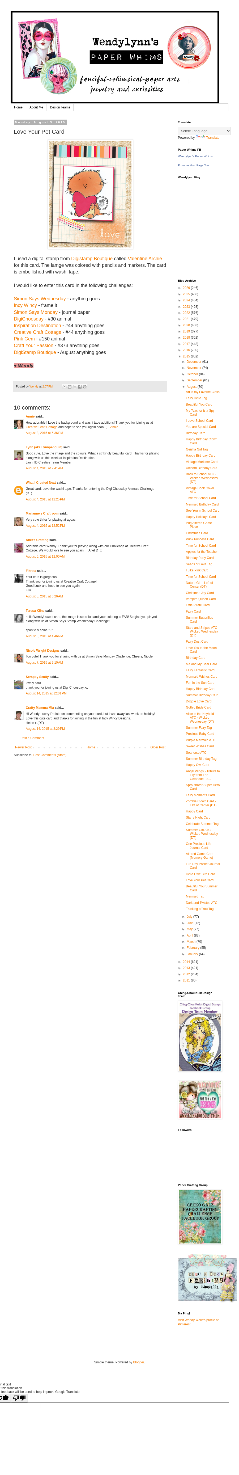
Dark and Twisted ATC (201, 903)
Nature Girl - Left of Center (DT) (199, 584)
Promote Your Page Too (193, 165)
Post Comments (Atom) (49, 755)
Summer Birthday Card (202, 695)
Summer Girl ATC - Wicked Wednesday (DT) (202, 834)
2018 (187, 337)
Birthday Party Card (200, 558)
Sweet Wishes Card (200, 746)
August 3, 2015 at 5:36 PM (44, 433)
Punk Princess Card (200, 539)
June (190, 923)
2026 (187, 288)
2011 (187, 980)
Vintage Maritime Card (201, 462)
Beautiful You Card (199, 404)
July (190, 916)
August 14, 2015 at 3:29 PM (45, 729)
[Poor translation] (19, 1398)
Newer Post (23, 747)
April (190, 935)
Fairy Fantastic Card (200, 670)
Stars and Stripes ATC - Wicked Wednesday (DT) (202, 631)
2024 (187, 300)
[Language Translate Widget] (204, 131)
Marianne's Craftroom (42, 513)
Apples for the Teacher (202, 552)
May (190, 929)
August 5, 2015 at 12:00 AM (45, 556)
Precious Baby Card (200, 734)
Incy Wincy (25, 305)
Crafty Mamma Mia (40, 708)
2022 (187, 313)
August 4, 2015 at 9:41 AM (44, 468)
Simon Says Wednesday (40, 298)
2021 (187, 319)
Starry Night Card (198, 817)
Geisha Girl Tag (197, 449)
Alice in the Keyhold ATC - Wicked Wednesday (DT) (200, 717)
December (194, 362)
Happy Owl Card (197, 765)
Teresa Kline (35, 611)
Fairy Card (193, 611)
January (193, 954)
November (194, 368)
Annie (30, 416)
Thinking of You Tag (200, 909)
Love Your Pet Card (200, 880)
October (193, 374)
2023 (187, 307)
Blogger (138, 1362)
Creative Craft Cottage (37, 332)
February (193, 948)
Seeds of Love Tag (199, 564)
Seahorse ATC (196, 753)
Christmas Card (197, 533)
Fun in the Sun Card (200, 683)
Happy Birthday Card (200, 455)
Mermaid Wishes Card (201, 676)
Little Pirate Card (198, 605)
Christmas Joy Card (200, 593)
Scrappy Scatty (37, 677)
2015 (187, 356)
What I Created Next (41, 482)
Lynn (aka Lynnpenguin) (44, 447)
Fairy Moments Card (200, 795)
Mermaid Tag (195, 896)
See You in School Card (203, 510)
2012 (187, 974)
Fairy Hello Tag (196, 398)
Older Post (157, 747)
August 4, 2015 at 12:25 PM (45, 499)
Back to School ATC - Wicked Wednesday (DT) (202, 478)
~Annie (113, 427)
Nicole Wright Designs (42, 650)
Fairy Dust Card (197, 641)
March (192, 941)
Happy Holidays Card (201, 517)
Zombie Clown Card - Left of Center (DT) (201, 803)
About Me (36, 107)
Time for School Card (201, 498)
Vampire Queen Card (201, 599)
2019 (187, 331)
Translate (208, 138)
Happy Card (194, 811)
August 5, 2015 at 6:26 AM (44, 596)
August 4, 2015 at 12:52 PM (45, 526)
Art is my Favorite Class (203, 392)
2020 (187, 325)
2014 (187, 962)
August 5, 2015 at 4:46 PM (44, 636)
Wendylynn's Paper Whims (195, 156)
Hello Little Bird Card (200, 874)
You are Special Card (201, 427)
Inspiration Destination (37, 325)
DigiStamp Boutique (35, 352)
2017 (187, 344)
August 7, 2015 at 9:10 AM (44, 662)
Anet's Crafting (37, 540)
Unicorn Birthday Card (201, 468)
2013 (187, 968)
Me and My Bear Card (201, 664)
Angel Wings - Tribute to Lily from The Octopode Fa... (203, 775)
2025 (187, 294)
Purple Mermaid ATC (200, 740)
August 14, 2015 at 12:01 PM (46, 693)
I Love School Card (199, 421)
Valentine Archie (145, 258)
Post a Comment (32, 738)
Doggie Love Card (199, 701)
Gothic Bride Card (198, 707)
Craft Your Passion (33, 345)
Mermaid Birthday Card (202, 504)
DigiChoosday (29, 319)
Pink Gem (24, 339)
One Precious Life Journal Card (198, 845)
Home (18, 107)
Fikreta (31, 571)
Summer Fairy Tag (199, 728)
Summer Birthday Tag (201, 759)
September (195, 380)
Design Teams (60, 107)
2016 (187, 350)
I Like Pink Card (197, 570)
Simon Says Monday (36, 312)
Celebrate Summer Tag (202, 824)
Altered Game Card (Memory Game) (199, 855)
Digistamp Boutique (92, 258)
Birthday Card (195, 433)
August (192, 387)
